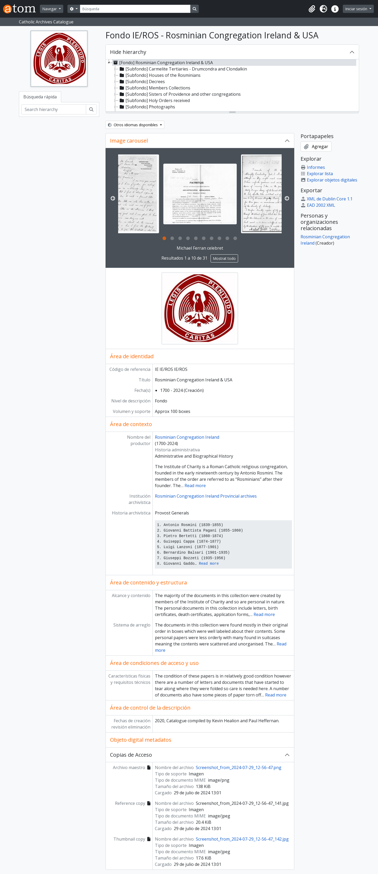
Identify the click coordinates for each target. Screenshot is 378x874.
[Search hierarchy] (53, 109)
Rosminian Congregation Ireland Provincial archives (206, 496)
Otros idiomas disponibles (133, 124)
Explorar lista (317, 173)
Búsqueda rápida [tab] (40, 97)
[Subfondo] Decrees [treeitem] (142, 81)
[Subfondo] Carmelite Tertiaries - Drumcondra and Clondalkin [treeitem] (183, 69)
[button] (312, 9)
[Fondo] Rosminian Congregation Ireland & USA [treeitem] (162, 62)
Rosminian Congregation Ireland (187, 437)
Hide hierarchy (128, 51)
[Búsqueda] (135, 9)
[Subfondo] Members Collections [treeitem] (154, 88)
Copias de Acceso (131, 754)
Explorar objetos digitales (329, 180)
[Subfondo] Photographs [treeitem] (147, 107)
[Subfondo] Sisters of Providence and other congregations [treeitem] (180, 94)
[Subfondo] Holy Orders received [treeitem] (154, 100)
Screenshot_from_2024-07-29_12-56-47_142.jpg (242, 839)
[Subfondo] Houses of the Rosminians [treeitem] (160, 75)
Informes (313, 167)
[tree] (232, 85)
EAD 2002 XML (318, 205)
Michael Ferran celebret (200, 248)
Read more (195, 485)
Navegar (50, 8)
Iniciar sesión (356, 8)
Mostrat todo (224, 258)
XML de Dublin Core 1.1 (327, 199)
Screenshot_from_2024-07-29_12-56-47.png (238, 767)
